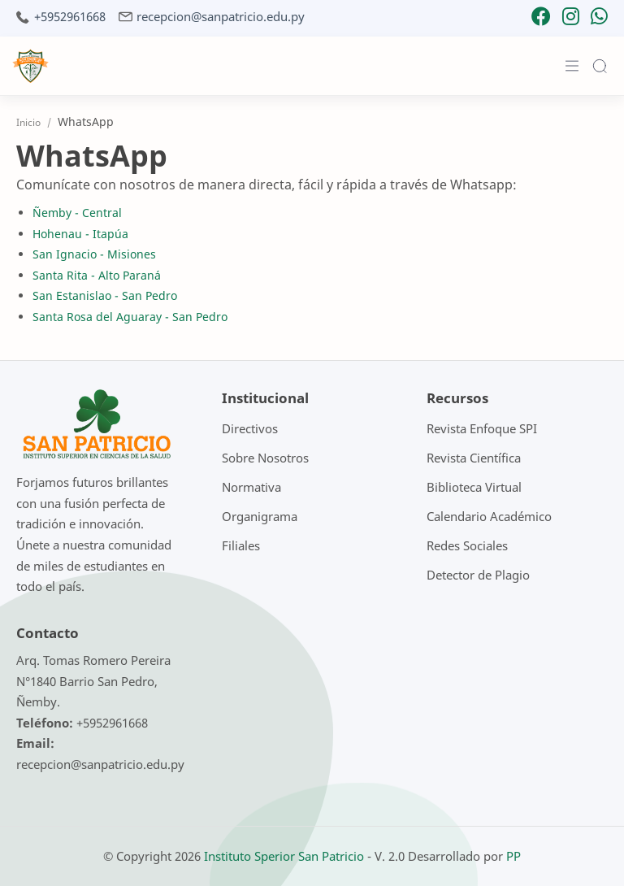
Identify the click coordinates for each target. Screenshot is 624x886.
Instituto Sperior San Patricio (284, 856)
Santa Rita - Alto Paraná (96, 275)
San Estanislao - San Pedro (104, 295)
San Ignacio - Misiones (94, 254)
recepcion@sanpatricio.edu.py (220, 16)
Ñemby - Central (77, 212)
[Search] (599, 66)
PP (513, 856)
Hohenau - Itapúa (80, 233)
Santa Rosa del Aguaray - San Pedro (130, 316)
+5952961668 (70, 16)
